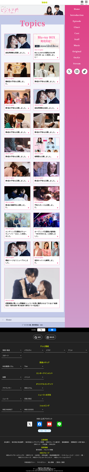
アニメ (70, 350)
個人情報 (51, 462)
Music (77, 45)
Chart (77, 27)
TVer (26, 366)
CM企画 (44, 444)
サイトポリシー (41, 462)
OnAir (77, 57)
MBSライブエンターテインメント (42, 457)
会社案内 (7, 442)
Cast (77, 33)
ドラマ (48, 350)
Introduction (77, 15)
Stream (77, 63)
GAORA (37, 455)
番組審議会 (65, 442)
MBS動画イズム (8, 366)
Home (77, 9)
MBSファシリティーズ (24, 457)
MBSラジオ (29, 455)
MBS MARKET (7, 409)
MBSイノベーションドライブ (62, 457)
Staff (76, 39)
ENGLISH (52, 444)
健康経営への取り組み (78, 442)
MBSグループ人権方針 (53, 442)
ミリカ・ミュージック (67, 455)
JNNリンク (37, 444)
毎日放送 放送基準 (17, 442)
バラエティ (27, 350)
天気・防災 (28, 398)
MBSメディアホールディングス (15, 455)
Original (76, 51)
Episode (77, 21)
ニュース (5, 398)
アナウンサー (7, 388)
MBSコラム (28, 388)
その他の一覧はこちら (44, 431)
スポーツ (6, 355)
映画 (4, 377)
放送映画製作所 (55, 455)
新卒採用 (39, 450)
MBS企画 (45, 455)
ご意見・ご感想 (60, 462)
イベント (27, 377)
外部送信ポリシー (29, 462)
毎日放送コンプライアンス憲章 (34, 442)
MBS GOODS (29, 409)
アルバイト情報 (48, 450)
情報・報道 (6, 350)
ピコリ (77, 455)
